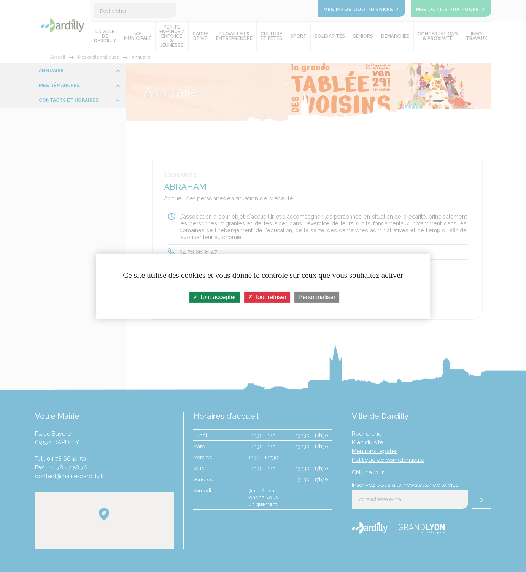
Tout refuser (267, 296)
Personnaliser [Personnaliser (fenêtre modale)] (317, 296)
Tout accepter (214, 296)
